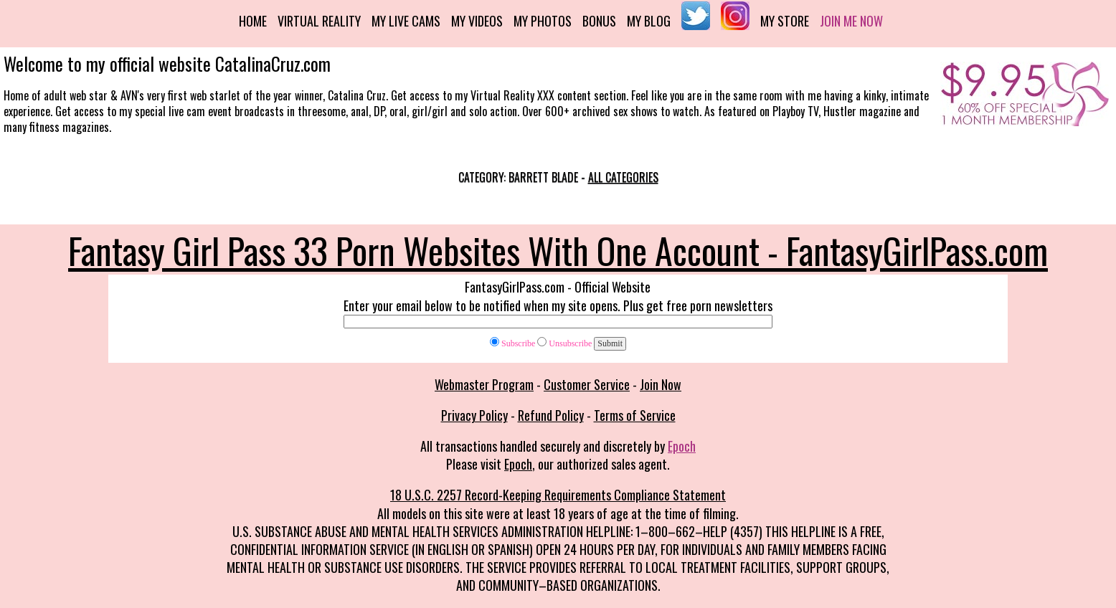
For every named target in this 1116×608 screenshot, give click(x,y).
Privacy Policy (474, 415)
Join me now (851, 20)
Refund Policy (551, 415)
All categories (623, 177)
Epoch (682, 446)
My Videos (477, 20)
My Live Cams (406, 20)
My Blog (649, 20)
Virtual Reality (319, 20)
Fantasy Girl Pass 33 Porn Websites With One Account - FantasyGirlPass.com (558, 249)
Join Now (660, 384)
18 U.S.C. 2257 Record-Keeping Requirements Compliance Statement (558, 494)
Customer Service (587, 384)
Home (253, 20)
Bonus (599, 20)
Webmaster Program (484, 384)
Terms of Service (635, 415)
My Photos (543, 20)
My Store (784, 20)
